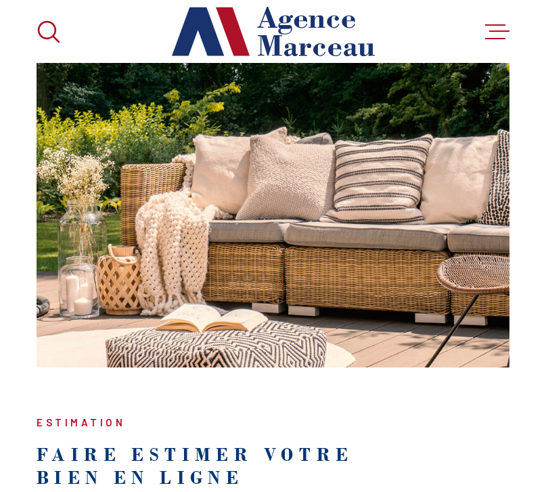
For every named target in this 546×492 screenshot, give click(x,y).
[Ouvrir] (49, 32)
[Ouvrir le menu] (497, 32)
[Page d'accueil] (273, 31)
